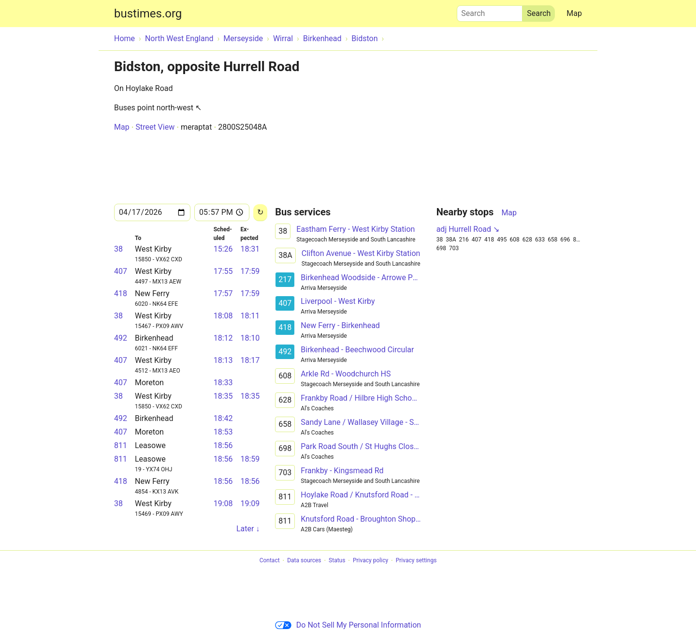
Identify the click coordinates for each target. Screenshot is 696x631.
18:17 (250, 360)
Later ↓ (248, 528)
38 (118, 249)
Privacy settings (416, 560)
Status (337, 560)
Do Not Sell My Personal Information (348, 625)
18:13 (223, 360)
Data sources (304, 560)
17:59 (250, 271)
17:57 (223, 293)
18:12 (223, 338)
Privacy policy (370, 560)
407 (120, 271)
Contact (270, 560)
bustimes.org (148, 13)
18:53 (223, 431)
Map (574, 13)
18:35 (223, 396)
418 (120, 293)
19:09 (250, 503)
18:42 (223, 418)
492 (120, 338)
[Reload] (260, 212)
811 (120, 445)
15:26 (223, 249)
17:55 (223, 271)
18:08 (223, 315)
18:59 (250, 459)
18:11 (250, 315)
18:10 (250, 338)
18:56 (223, 445)
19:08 (223, 503)
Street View (154, 127)
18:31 (250, 249)
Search (489, 11)
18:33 (223, 382)
